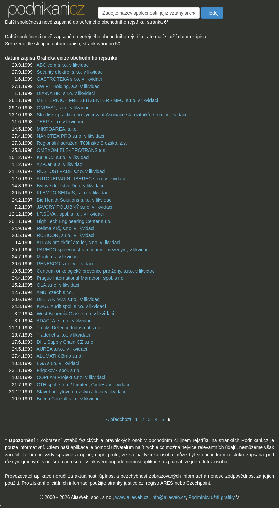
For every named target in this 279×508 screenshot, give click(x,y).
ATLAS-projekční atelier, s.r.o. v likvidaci (78, 242)
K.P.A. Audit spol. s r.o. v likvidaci (71, 306)
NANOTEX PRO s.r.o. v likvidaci (70, 136)
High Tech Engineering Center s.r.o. (74, 221)
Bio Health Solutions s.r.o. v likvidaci (74, 200)
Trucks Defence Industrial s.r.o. (69, 327)
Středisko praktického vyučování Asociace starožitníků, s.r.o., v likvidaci (111, 114)
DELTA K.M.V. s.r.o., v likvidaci (68, 299)
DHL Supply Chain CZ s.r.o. (65, 342)
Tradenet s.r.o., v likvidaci (63, 335)
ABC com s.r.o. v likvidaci (63, 65)
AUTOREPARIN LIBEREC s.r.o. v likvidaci (81, 178)
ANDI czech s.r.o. (55, 292)
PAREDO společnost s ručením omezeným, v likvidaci (93, 249)
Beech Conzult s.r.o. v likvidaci (68, 398)
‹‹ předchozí (118, 419)
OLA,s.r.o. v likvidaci (58, 285)
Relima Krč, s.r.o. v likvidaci (65, 228)
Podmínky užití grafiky (211, 497)
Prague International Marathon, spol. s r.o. (81, 278)
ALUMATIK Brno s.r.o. (60, 356)
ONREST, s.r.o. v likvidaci (63, 107)
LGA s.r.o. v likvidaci (58, 363)
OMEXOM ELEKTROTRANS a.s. (72, 150)
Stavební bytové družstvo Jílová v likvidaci (81, 391)
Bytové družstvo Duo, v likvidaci (70, 185)
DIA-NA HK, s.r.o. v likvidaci (66, 93)
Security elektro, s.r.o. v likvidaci (70, 72)
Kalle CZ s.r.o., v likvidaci (63, 157)
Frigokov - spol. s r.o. (58, 370)
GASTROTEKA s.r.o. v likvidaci (69, 79)
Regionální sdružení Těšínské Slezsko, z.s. (82, 143)
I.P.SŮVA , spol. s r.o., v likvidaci (70, 214)
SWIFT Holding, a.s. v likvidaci (68, 86)
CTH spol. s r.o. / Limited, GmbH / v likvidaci (83, 384)
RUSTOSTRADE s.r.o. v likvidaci (71, 171)
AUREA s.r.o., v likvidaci (62, 349)
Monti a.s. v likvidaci (57, 256)
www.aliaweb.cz (132, 497)
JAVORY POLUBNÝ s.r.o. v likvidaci (74, 207)
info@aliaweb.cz (168, 497)
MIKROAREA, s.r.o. (57, 129)
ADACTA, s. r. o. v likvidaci (64, 320)
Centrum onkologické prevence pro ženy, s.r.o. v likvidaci (96, 271)
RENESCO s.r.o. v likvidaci (65, 264)
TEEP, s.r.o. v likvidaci (60, 121)
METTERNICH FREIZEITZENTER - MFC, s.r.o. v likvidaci (97, 100)
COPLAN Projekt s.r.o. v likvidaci (71, 377)
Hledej (212, 13)
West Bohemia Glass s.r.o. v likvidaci (75, 313)
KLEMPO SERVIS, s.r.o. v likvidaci (73, 192)
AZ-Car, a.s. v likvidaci (60, 164)
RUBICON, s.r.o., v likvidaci (65, 235)
